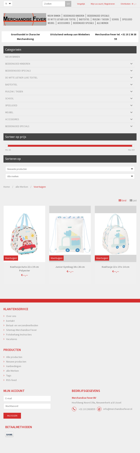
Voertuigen (40, 198)
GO (29, 3)
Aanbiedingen (13, 377)
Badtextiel (109, 31)
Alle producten (14, 368)
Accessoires (68, 35)
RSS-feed (11, 391)
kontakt (10, 332)
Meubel (54, 35)
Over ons (11, 327)
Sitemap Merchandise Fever (21, 341)
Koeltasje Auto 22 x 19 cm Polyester (24, 280)
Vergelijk (63, 3)
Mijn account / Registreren (81, 3)
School (30, 35)
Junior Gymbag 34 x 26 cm (70, 278)
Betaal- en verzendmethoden (22, 337)
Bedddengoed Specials (58, 31)
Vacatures (11, 350)
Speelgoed (43, 35)
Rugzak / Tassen (126, 31)
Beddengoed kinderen (32, 31)
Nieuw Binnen (12, 31)
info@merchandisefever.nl (117, 420)
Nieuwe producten (16, 373)
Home (6, 198)
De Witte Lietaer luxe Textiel (86, 31)
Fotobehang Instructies (19, 346)
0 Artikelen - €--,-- (104, 3)
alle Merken (108, 35)
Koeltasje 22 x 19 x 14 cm (115, 278)
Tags (8, 387)
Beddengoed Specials (88, 35)
